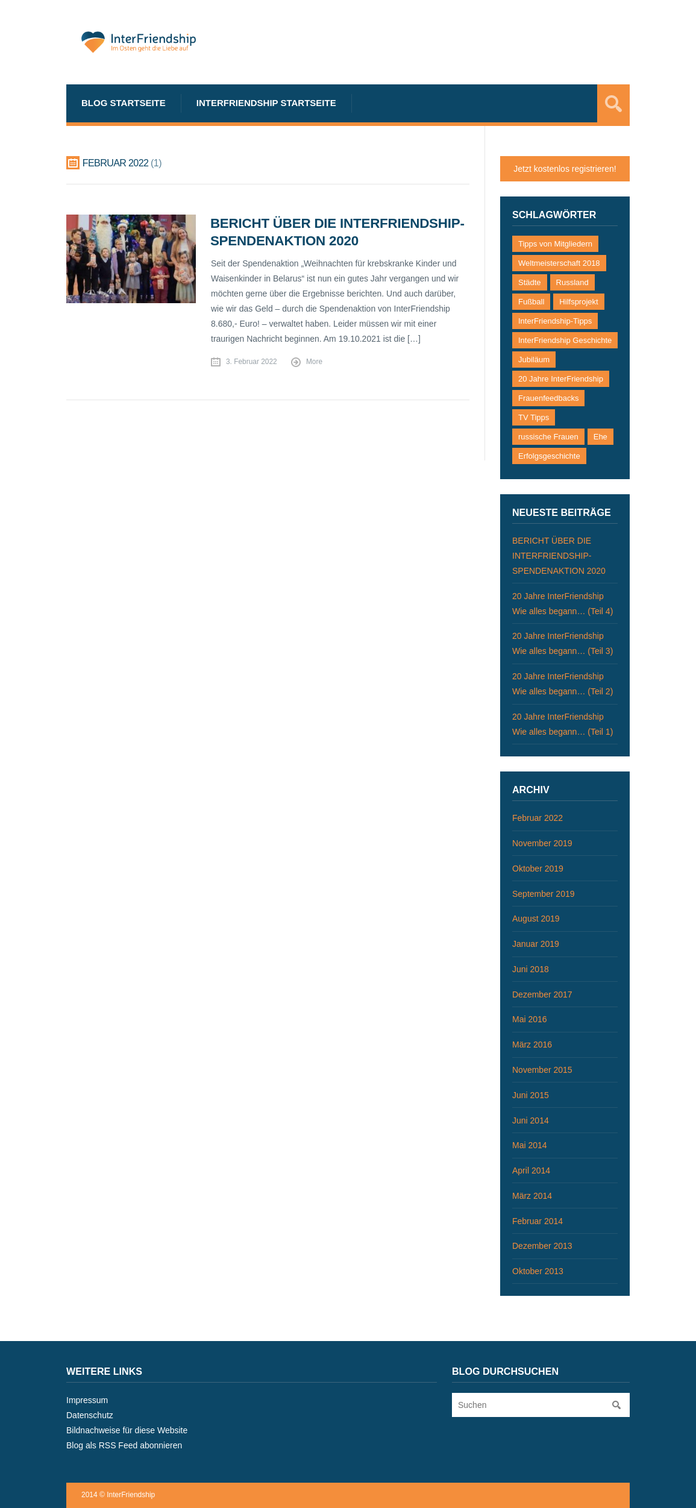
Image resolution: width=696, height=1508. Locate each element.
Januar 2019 (535, 944)
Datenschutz (89, 1415)
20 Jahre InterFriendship (560, 378)
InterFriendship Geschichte (565, 340)
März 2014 (532, 1196)
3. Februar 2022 (251, 361)
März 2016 (532, 1044)
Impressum (87, 1400)
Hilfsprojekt (578, 301)
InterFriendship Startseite (266, 103)
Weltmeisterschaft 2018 (559, 263)
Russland (572, 282)
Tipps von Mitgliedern (555, 243)
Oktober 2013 (537, 1271)
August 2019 (536, 918)
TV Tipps (533, 417)
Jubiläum (534, 359)
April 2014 (531, 1170)
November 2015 (542, 1070)
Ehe (600, 436)
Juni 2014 (530, 1120)
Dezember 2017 (542, 994)
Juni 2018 (530, 969)
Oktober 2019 (537, 868)
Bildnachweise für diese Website (126, 1430)
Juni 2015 (530, 1095)
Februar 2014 (537, 1221)
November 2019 (542, 843)
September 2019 (543, 894)
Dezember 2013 (542, 1246)
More (314, 361)
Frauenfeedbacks (548, 398)
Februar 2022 (537, 818)
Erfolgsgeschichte (549, 455)
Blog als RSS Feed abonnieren (124, 1445)
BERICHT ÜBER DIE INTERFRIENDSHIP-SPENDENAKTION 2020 (559, 556)
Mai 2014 (529, 1145)
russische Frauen (548, 436)
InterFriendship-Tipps (555, 320)
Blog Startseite (123, 103)
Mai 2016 (529, 1019)
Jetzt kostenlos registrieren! (564, 169)
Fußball (531, 301)
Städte (529, 282)
